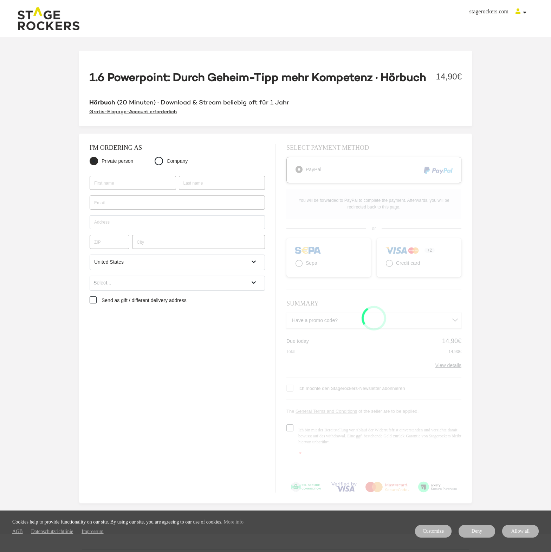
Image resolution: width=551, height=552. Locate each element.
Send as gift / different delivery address (144, 300)
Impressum (92, 531)
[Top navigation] (521, 12)
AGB (17, 531)
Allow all (520, 531)
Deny (477, 531)
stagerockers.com (488, 11)
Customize (433, 531)
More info (234, 522)
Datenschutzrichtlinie (52, 531)
